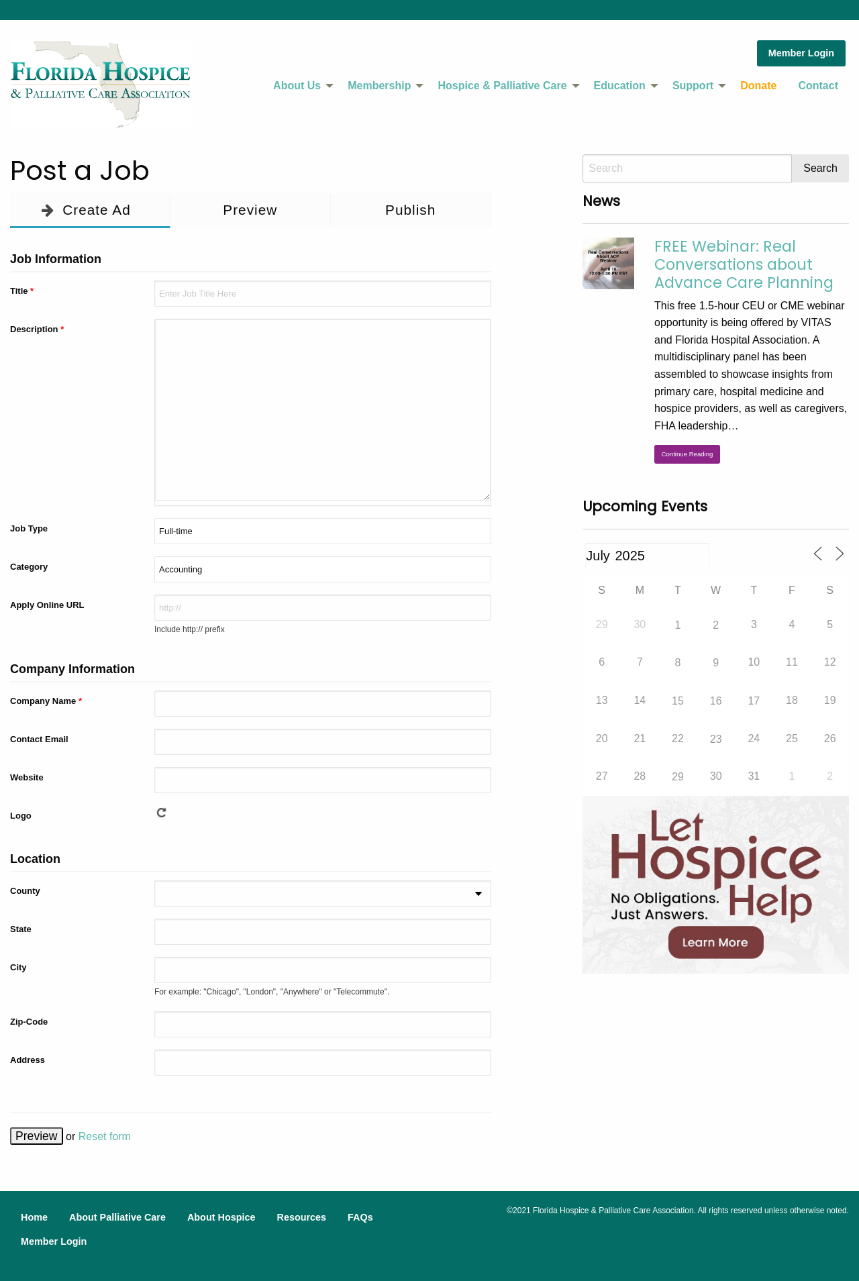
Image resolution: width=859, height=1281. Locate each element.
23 (716, 739)
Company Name (46, 701)
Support (692, 85)
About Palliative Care (117, 1217)
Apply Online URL (47, 605)
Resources (301, 1217)
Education (620, 85)
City (18, 967)
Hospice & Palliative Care (502, 85)
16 (716, 701)
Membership (379, 85)
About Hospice (221, 1217)
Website (27, 777)
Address (27, 1060)
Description (37, 329)
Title (22, 291)
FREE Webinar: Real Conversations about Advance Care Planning (743, 264)
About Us (297, 85)
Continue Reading (687, 454)
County (25, 891)
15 (678, 701)
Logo (21, 816)
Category (29, 567)
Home (34, 1217)
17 (754, 701)
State (21, 929)
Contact (818, 85)
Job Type (29, 528)
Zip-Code (29, 1022)
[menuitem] (299, 86)
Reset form (105, 1136)
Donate (758, 85)
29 (678, 776)
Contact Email (39, 739)
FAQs (360, 1217)
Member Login (801, 53)
